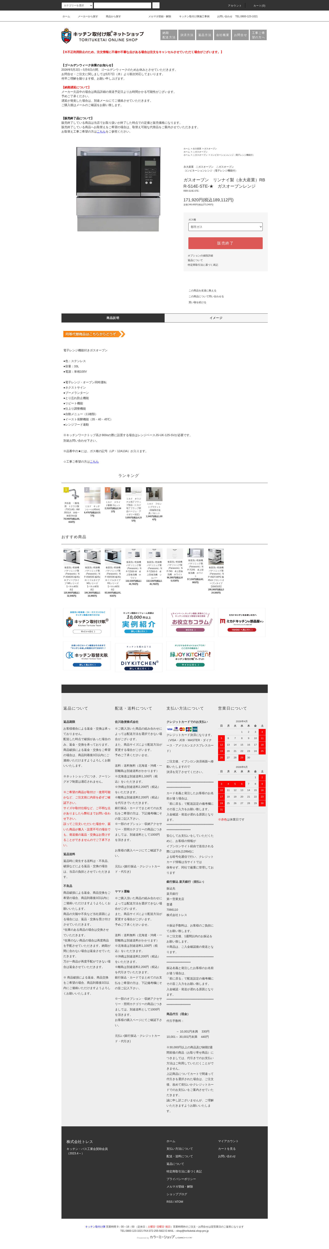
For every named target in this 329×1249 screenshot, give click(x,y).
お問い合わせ (222, 16)
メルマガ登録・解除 (157, 16)
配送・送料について (179, 1156)
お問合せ (240, 35)
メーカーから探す (85, 16)
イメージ (216, 318)
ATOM (179, 1201)
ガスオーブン (210, 148)
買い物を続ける (195, 302)
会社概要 (222, 35)
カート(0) (257, 5)
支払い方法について (179, 1148)
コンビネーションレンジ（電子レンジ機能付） (232, 155)
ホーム (66, 16)
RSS (169, 1201)
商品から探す (111, 16)
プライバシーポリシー (181, 1179)
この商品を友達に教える (200, 290)
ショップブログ (176, 1194)
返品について (195, 260)
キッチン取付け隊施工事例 (191, 16)
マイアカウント (228, 1141)
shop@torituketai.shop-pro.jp (192, 1230)
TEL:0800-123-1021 (246, 16)
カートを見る (227, 1148)
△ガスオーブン (200, 152)
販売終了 (225, 243)
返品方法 (205, 35)
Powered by (164, 1238)
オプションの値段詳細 (200, 255)
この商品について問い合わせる (204, 296)
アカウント (232, 5)
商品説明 (113, 318)
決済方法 (187, 35)
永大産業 (197, 148)
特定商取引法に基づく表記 (203, 264)
